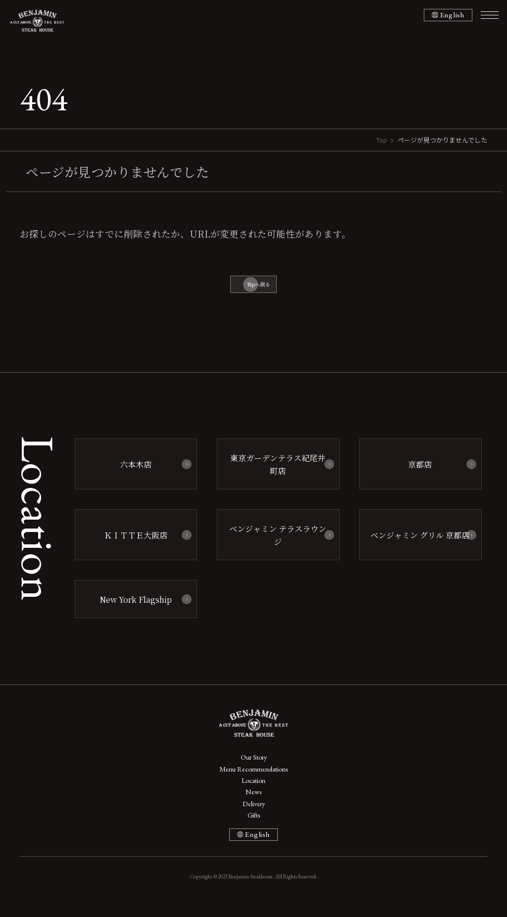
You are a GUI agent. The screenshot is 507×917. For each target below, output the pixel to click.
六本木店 (131, 471)
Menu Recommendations (254, 776)
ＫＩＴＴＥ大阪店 (131, 540)
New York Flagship (131, 602)
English (451, 15)
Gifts (253, 829)
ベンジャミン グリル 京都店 (415, 540)
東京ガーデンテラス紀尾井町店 (273, 471)
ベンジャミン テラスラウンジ (273, 540)
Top (381, 140)
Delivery (254, 815)
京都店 (415, 471)
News (253, 803)
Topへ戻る (258, 286)
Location (254, 789)
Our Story (253, 763)
